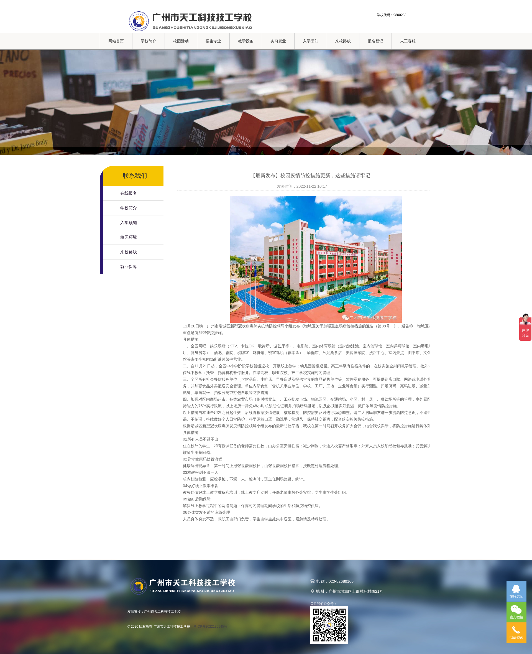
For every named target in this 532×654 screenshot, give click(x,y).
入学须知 (310, 41)
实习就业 (278, 41)
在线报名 (128, 193)
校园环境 (128, 237)
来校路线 (343, 41)
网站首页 (116, 41)
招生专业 (213, 41)
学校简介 (148, 41)
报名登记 (375, 41)
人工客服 (408, 41)
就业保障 (128, 266)
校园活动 (181, 41)
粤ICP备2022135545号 (210, 626)
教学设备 (246, 41)
